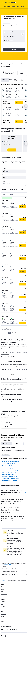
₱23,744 (12, 18)
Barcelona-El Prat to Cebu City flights (10, 506)
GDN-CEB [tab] (19, 352)
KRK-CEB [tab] (12, 352)
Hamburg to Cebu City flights (9, 508)
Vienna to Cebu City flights (8, 501)
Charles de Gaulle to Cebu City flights (10, 497)
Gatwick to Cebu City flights (8, 499)
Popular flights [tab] (5, 490)
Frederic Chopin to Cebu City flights (10, 514)
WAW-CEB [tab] (5, 352)
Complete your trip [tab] (18, 479)
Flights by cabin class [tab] (7, 486)
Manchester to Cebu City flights (9, 512)
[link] (11, 149)
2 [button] (12, 333)
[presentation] (16, 18)
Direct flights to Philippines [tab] (8, 483)
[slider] (26, 185)
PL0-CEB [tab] (4, 405)
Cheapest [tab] (4, 79)
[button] (2, 2)
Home (3, 616)
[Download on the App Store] (14, 665)
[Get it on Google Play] (5, 665)
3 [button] (15, 333)
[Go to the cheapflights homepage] (10, 2)
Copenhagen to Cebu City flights (9, 516)
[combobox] (6, 22)
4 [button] (18, 333)
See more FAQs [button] (14, 440)
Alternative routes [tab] (6, 479)
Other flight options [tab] (19, 486)
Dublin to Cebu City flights (8, 510)
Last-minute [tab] (15, 80)
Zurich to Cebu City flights (8, 504)
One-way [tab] (22, 80)
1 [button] (9, 333)
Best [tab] (10, 79)
